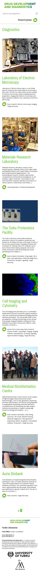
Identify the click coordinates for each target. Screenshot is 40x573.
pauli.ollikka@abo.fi (8, 535)
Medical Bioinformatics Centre (19, 388)
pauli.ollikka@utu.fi (8, 536)
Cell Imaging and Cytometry (14, 303)
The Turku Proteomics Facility (18, 230)
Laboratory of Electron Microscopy (18, 80)
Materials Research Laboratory (16, 159)
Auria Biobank (12, 473)
